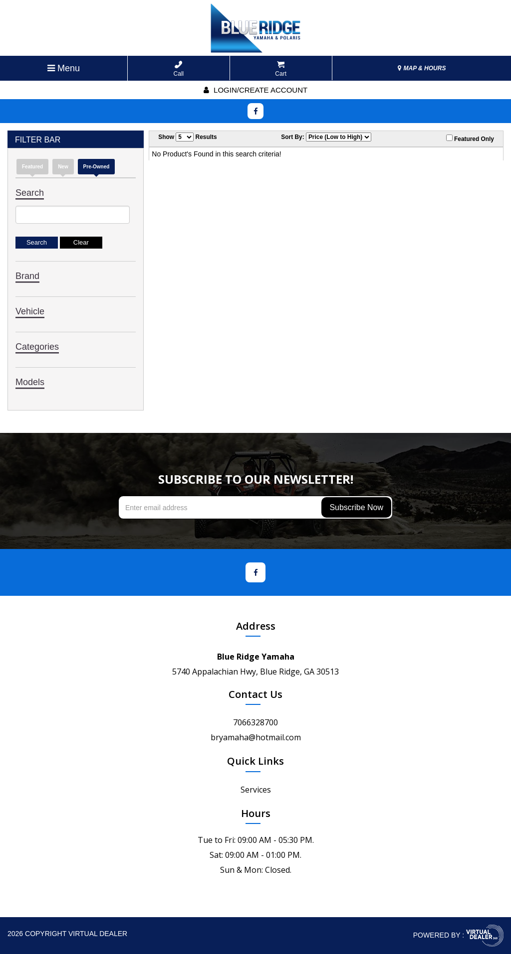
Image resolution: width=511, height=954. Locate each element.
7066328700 (255, 722)
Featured (32, 166)
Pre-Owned (96, 166)
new (63, 166)
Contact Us (255, 694)
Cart (280, 69)
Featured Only (470, 138)
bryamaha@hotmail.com (256, 737)
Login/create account (255, 90)
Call (179, 69)
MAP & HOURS (422, 68)
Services (256, 789)
